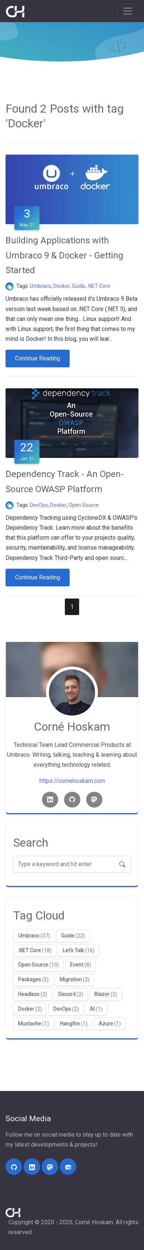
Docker (61, 286)
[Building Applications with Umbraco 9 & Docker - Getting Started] (72, 189)
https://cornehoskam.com (72, 780)
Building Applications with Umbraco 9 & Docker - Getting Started (64, 255)
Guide (78, 286)
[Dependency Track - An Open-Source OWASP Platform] (72, 423)
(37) (34, 936)
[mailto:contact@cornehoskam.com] (68, 1166)
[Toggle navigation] (127, 11)
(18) (35, 950)
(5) (33, 979)
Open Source (84, 505)
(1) (96, 1009)
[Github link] (72, 800)
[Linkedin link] (50, 800)
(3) (74, 979)
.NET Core (98, 286)
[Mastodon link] (94, 800)
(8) (80, 965)
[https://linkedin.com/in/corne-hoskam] (32, 1166)
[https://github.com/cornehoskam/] (14, 1166)
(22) (73, 936)
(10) (38, 965)
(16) (79, 950)
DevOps (39, 505)
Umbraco (40, 286)
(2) (32, 994)
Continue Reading (37, 358)
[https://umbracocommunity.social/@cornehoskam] (50, 1166)
